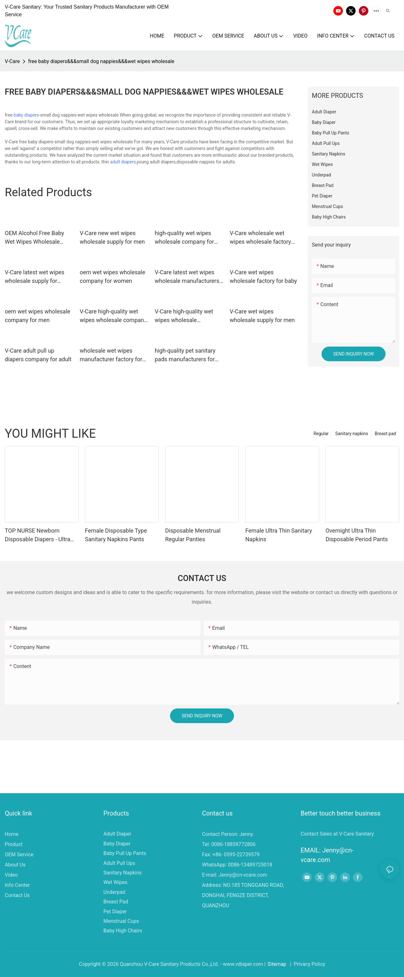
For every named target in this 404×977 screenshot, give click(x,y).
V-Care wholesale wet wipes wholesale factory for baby (260, 238)
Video (11, 875)
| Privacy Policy (307, 964)
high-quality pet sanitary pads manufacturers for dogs (185, 355)
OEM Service (19, 854)
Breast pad (385, 433)
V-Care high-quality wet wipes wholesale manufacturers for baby (185, 316)
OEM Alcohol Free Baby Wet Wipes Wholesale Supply (34, 238)
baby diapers (26, 115)
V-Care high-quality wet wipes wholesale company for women (113, 316)
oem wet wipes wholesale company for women (112, 276)
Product (14, 844)
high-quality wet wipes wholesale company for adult (184, 238)
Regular (321, 433)
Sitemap (276, 964)
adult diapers (123, 161)
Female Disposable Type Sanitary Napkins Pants (116, 534)
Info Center (17, 885)
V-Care (12, 61)
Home (11, 834)
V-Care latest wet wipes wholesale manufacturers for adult (187, 277)
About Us (15, 865)
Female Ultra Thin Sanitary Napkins (278, 534)
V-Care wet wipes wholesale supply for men (262, 315)
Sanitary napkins (351, 433)
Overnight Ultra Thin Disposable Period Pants (356, 534)
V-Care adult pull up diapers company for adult (38, 355)
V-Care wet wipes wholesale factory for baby (263, 276)
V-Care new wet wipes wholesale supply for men (112, 237)
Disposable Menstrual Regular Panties (193, 534)
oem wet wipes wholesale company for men (37, 315)
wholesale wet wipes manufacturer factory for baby (111, 355)
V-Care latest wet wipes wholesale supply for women (34, 277)
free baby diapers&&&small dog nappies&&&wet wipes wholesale (101, 61)
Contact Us (17, 895)
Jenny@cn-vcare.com (242, 875)
